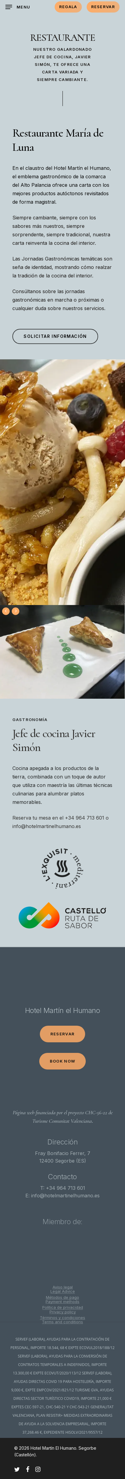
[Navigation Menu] (17, 7)
